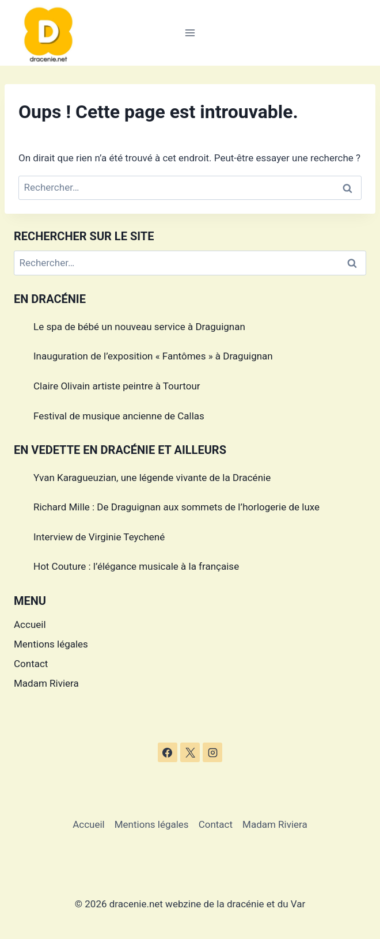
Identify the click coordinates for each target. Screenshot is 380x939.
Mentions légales (51, 644)
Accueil (30, 624)
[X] (190, 752)
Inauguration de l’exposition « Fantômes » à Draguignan (153, 356)
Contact (31, 663)
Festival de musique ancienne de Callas (118, 416)
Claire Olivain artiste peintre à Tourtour (116, 386)
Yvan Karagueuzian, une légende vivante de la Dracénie (152, 477)
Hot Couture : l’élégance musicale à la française (136, 566)
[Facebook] (167, 752)
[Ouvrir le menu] (190, 32)
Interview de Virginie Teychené (99, 537)
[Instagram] (212, 752)
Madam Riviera (46, 683)
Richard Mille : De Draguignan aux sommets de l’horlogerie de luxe (176, 507)
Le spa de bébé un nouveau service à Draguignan (139, 326)
